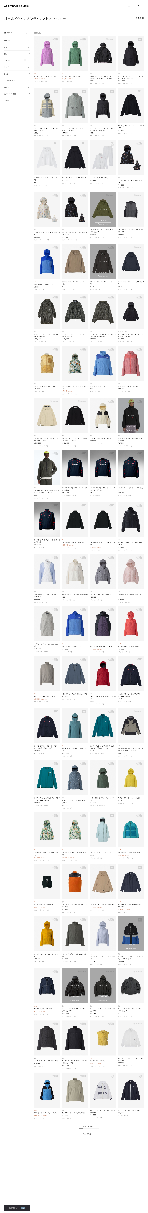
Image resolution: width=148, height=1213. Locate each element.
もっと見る (89, 1134)
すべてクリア (25, 33)
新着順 (138, 18)
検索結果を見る (17, 1208)
